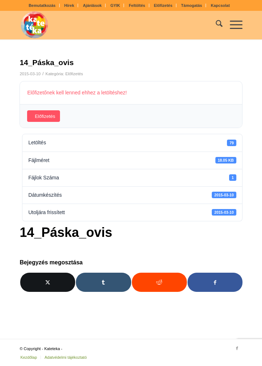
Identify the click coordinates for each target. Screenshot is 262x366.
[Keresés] (216, 24)
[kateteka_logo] (109, 24)
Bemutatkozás (42, 5)
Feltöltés (137, 5)
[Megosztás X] (47, 282)
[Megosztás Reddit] (159, 282)
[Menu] (232, 24)
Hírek (69, 5)
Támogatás (191, 5)
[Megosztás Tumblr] (103, 282)
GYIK (115, 5)
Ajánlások (92, 5)
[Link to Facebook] (237, 348)
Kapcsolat (220, 5)
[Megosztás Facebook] (215, 282)
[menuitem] (42, 5)
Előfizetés (163, 5)
